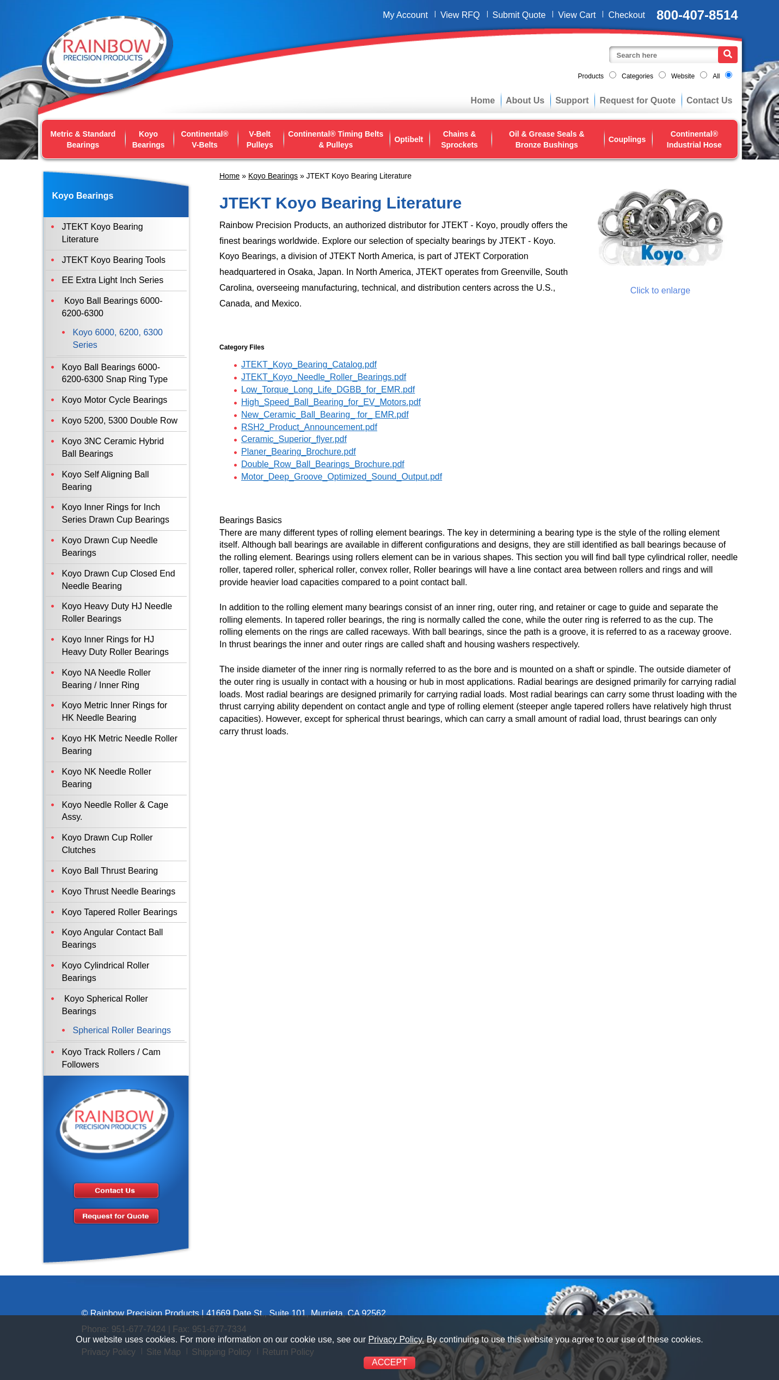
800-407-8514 (697, 15)
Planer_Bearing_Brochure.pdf (298, 451)
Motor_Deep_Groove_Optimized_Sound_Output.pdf (341, 476)
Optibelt (408, 139)
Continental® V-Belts (204, 139)
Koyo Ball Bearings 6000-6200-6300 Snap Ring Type (115, 373)
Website (683, 76)
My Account (405, 15)
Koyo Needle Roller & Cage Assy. (115, 811)
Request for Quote (637, 100)
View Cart (577, 15)
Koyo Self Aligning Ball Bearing (105, 481)
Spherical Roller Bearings (122, 1030)
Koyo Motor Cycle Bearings (115, 399)
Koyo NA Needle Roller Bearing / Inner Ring (106, 679)
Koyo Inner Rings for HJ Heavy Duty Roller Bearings (115, 646)
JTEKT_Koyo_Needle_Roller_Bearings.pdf (323, 377)
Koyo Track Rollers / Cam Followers (111, 1058)
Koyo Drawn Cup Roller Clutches (107, 844)
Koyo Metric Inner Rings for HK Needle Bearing (115, 711)
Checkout (626, 15)
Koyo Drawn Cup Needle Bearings (110, 546)
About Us (525, 100)
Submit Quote (519, 15)
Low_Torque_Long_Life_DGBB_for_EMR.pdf (328, 389)
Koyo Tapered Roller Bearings (119, 912)
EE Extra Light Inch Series (113, 280)
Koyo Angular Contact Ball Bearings (112, 938)
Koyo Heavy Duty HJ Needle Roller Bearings (117, 612)
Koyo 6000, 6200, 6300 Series (118, 338)
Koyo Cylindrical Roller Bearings (106, 972)
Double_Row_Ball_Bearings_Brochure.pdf (322, 464)
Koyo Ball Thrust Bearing (110, 870)
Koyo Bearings (148, 139)
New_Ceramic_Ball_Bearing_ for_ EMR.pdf (325, 414)
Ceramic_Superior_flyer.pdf (294, 439)
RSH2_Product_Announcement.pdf (309, 427)
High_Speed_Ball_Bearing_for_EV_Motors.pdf (331, 402)
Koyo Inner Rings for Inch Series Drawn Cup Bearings (115, 513)
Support (571, 100)
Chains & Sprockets (459, 139)
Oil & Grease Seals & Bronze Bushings (547, 139)
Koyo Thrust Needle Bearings (119, 891)
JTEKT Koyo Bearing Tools (114, 260)
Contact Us (709, 100)
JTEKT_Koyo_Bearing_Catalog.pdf (309, 364)
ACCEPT (389, 1362)
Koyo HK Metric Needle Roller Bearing (120, 745)
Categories (637, 76)
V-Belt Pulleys (260, 139)
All (716, 76)
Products (591, 76)
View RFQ (460, 15)
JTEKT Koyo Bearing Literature (102, 233)
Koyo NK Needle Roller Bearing (107, 778)
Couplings (627, 139)
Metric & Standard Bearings (83, 139)
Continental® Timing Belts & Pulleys (335, 139)
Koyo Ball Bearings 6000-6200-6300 (112, 307)
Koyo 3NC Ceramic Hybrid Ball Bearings (113, 447)
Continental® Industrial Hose (694, 139)
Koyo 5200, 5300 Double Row (120, 420)
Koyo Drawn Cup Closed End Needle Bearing (118, 580)
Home (483, 100)
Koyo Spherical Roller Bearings (105, 1005)
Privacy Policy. (396, 1339)
